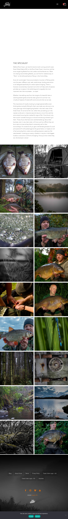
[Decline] (66, 515)
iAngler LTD (34, 495)
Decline (38, 516)
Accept (31, 516)
